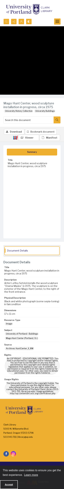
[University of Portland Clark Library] (29, 9)
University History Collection (18, 111)
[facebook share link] (6, 454)
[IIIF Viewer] (29, 138)
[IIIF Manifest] (50, 138)
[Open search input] (6, 21)
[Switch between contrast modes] (29, 21)
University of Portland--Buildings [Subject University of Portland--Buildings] (22, 333)
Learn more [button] (31, 474)
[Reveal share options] (14, 21)
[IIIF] (15, 137)
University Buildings (45, 111)
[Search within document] (57, 120)
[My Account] (21, 21)
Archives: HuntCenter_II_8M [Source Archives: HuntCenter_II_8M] (19, 348)
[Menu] (57, 21)
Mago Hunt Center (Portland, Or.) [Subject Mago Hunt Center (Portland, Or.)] (22, 338)
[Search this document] (29, 120)
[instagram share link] (13, 454)
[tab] (32, 152)
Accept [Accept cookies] (9, 484)
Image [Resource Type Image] (9, 323)
